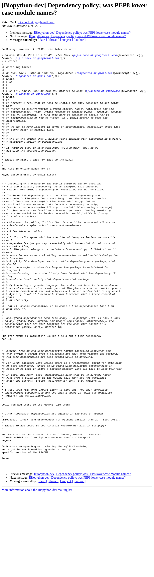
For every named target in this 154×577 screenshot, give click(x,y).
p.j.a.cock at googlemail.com (36, 22)
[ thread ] (53, 39)
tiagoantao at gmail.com (94, 78)
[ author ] (80, 39)
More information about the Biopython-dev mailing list (37, 573)
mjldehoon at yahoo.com (103, 100)
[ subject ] (66, 39)
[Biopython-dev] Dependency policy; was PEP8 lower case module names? (82, 32)
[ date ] (42, 39)
